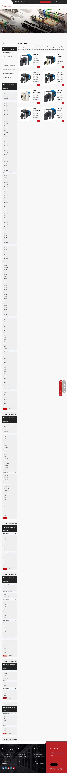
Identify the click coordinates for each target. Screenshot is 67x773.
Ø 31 (5, 373)
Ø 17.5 (5, 360)
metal (5, 685)
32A (5, 604)
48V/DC (5, 443)
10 (4, 547)
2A (4, 504)
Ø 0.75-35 (6, 152)
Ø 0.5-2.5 (6, 139)
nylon (5, 683)
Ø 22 (5, 367)
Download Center (22, 756)
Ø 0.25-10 (6, 206)
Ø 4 (4, 319)
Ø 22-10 (5, 283)
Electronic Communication (40, 763)
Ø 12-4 (5, 256)
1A (4, 501)
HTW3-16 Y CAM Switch (36, 73)
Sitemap (56, 769)
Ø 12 (5, 341)
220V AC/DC (6, 469)
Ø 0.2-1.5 (6, 121)
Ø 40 (5, 378)
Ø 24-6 (5, 287)
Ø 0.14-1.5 (6, 103)
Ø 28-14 (5, 309)
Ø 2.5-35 (6, 231)
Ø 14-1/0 (6, 258)
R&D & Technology (22, 751)
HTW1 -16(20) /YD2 (59, 55)
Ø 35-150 (6, 170)
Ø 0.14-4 (6, 182)
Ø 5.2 (5, 326)
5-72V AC (6, 479)
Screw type (6, 428)
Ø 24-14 (5, 296)
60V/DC (5, 445)
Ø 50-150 (6, 242)
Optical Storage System (39, 751)
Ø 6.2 (5, 330)
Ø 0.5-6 (5, 143)
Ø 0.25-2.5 (6, 114)
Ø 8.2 (5, 335)
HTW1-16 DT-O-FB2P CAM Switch (60, 73)
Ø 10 (5, 337)
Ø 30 (5, 371)
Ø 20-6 (5, 274)
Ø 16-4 (5, 265)
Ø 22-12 (5, 285)
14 (4, 554)
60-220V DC (6, 488)
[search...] (8, 43)
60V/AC (5, 456)
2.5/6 (5, 540)
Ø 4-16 (5, 233)
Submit (54, 764)
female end (6, 596)
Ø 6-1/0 (5, 249)
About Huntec (21, 758)
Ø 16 (5, 358)
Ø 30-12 (5, 314)
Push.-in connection (8, 93)
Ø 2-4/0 (5, 247)
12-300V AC (6, 484)
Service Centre (21, 754)
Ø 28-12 (5, 307)
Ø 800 (5, 403)
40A (5, 608)
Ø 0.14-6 (6, 110)
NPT (5, 720)
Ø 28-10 (5, 305)
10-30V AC (6, 481)
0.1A (5, 497)
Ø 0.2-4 (5, 125)
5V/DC (5, 436)
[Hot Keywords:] (57, 2)
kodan (5, 594)
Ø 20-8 (5, 276)
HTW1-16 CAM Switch (36, 109)
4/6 (4, 542)
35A (5, 606)
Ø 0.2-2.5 (6, 123)
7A (4, 510)
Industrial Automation (38, 754)
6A (4, 508)
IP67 (5, 693)
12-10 (5, 565)
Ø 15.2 (5, 346)
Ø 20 (5, 364)
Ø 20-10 (5, 278)
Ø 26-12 (5, 298)
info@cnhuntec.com (23, 1)
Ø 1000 (5, 405)
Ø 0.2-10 (6, 130)
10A (5, 515)
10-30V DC (6, 486)
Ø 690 (5, 401)
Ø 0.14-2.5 (6, 105)
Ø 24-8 (5, 289)
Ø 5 (4, 324)
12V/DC (5, 438)
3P (4, 586)
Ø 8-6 (5, 254)
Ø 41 (5, 380)
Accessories (7, 77)
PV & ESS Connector (9, 65)
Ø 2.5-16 (6, 156)
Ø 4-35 (5, 163)
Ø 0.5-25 (6, 150)
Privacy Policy (61, 769)
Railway (36, 761)
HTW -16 (35, 55)
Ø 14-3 (5, 263)
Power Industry (37, 756)
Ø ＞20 (5, 348)
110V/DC (6, 447)
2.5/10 (5, 631)
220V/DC (6, 449)
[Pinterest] (14, 768)
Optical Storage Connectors (8, 758)
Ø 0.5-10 (6, 145)
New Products (7, 52)
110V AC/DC (6, 467)
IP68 (5, 695)
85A (5, 617)
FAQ (19, 761)
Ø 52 (5, 382)
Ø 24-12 (5, 294)
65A (5, 615)
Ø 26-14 (5, 300)
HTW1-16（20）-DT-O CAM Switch (36, 91)
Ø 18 (5, 362)
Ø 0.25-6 (6, 116)
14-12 (5, 561)
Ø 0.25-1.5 (6, 112)
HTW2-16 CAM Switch (60, 91)
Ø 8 (4, 332)
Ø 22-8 (5, 280)
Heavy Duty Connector (10, 69)
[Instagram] (11, 768)
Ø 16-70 (5, 165)
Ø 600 (5, 399)
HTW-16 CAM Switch (59, 109)
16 (4, 549)
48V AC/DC (6, 465)
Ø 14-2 (5, 260)
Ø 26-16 (5, 303)
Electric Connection (6, 754)
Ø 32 (5, 376)
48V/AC (5, 454)
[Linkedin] (6, 768)
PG (4, 718)
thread (5, 673)
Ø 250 (5, 392)
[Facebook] (3, 768)
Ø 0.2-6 (5, 193)
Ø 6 (4, 328)
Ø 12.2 (5, 344)
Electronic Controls (9, 61)
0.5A (5, 499)
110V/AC (6, 458)
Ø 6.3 (5, 353)
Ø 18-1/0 (6, 267)
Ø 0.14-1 (6, 175)
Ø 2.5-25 (6, 159)
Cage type (6, 98)
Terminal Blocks (8, 56)
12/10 (5, 643)
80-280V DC (6, 490)
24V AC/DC (6, 463)
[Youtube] (8, 768)
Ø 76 (5, 387)
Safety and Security (9, 73)
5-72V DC (6, 477)
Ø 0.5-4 (5, 141)
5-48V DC (6, 475)
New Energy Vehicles (38, 758)
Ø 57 (5, 384)
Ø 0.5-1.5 (6, 136)
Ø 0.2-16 (6, 132)
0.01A (5, 495)
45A (5, 610)
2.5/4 (5, 538)
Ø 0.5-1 (5, 134)
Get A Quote (45, 1)
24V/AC (5, 452)
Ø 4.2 (5, 321)
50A (5, 613)
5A (4, 506)
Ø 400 (5, 394)
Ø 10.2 (5, 339)
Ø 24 (5, 369)
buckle (5, 675)
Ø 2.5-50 (6, 161)
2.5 (4, 536)
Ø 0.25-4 (6, 119)
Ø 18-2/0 (6, 269)
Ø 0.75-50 (6, 154)
